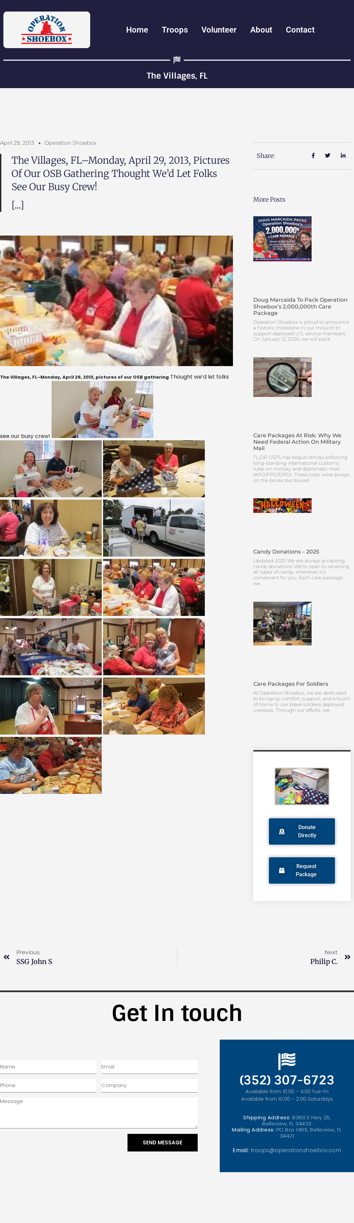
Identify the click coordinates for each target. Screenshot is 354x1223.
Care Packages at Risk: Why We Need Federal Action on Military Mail (297, 442)
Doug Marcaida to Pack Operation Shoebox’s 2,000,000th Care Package (300, 306)
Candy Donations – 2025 (286, 551)
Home (137, 30)
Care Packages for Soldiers (290, 684)
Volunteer (219, 30)
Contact (300, 30)
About (261, 30)
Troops (175, 30)
